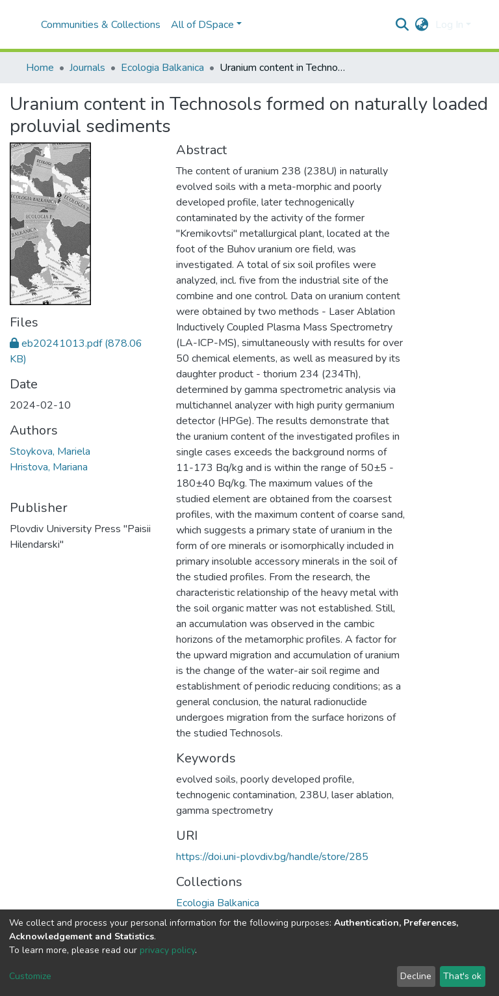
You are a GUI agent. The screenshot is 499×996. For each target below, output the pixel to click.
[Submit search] (402, 24)
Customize (30, 976)
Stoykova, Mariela (50, 451)
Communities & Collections (100, 25)
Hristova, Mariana (49, 467)
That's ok (462, 976)
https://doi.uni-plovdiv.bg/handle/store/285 (272, 857)
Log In (449, 25)
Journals (87, 68)
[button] (422, 25)
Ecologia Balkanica (162, 68)
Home (40, 68)
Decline (415, 976)
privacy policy (167, 950)
